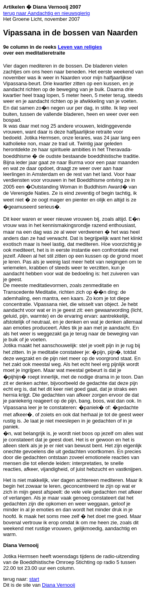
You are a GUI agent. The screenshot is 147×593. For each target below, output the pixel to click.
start (34, 579)
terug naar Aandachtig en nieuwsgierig (46, 13)
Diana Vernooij (58, 585)
